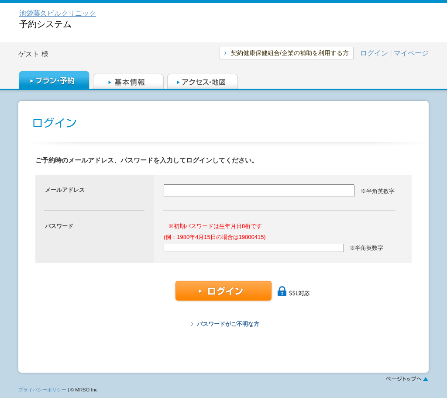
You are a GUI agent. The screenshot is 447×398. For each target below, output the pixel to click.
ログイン (374, 53)
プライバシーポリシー (42, 389)
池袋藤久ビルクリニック (57, 13)
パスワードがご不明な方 (228, 324)
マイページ (411, 53)
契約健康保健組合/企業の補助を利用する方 (290, 52)
